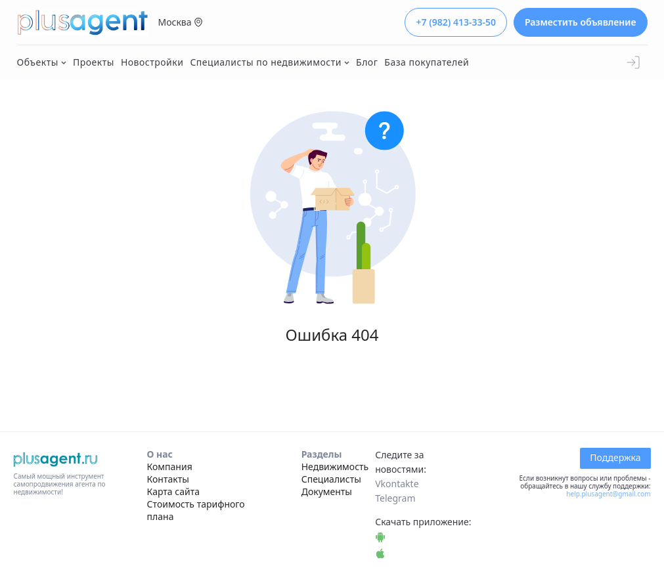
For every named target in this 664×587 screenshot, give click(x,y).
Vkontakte (396, 483)
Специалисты (331, 479)
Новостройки (152, 62)
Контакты (168, 479)
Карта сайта (173, 491)
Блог (367, 62)
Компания (169, 466)
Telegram (395, 498)
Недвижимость (335, 466)
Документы (326, 491)
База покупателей (426, 62)
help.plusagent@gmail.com (608, 493)
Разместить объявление (580, 22)
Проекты (93, 62)
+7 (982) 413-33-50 (455, 22)
